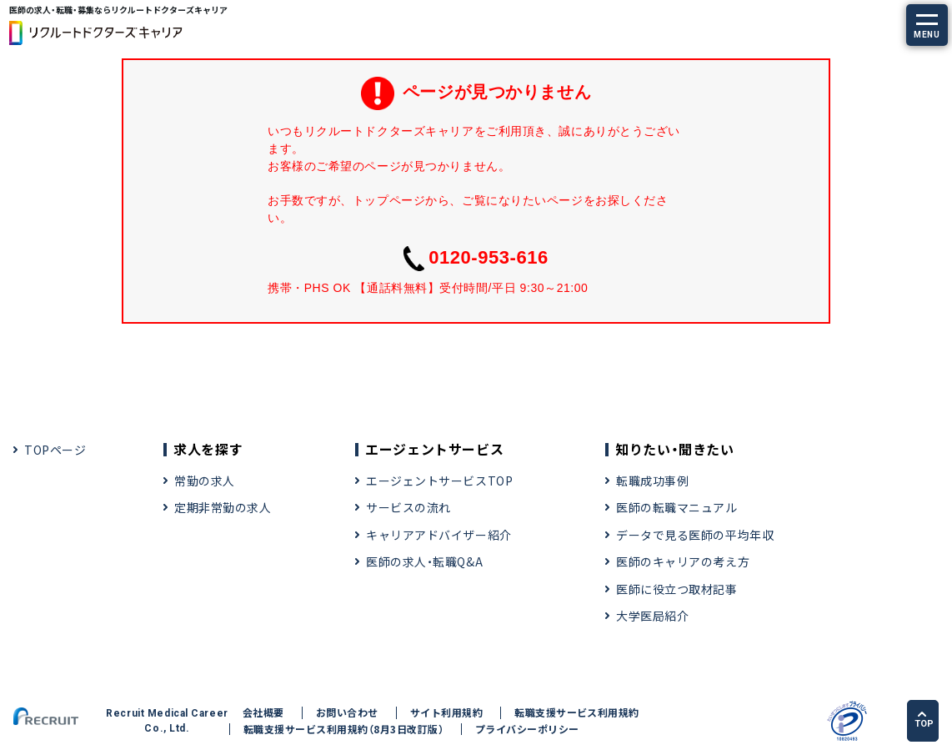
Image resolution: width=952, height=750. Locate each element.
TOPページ (55, 449)
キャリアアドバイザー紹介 (439, 534)
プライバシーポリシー (527, 729)
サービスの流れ (408, 507)
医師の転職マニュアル (677, 507)
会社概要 (263, 712)
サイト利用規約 (446, 712)
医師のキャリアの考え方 (682, 561)
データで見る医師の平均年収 (695, 534)
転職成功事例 (652, 480)
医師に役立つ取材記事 (677, 589)
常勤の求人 (204, 480)
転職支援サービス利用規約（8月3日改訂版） (343, 729)
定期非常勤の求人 (222, 507)
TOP (924, 720)
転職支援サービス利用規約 (576, 712)
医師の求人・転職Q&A (424, 561)
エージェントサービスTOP (439, 480)
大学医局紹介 (652, 615)
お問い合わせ (347, 712)
